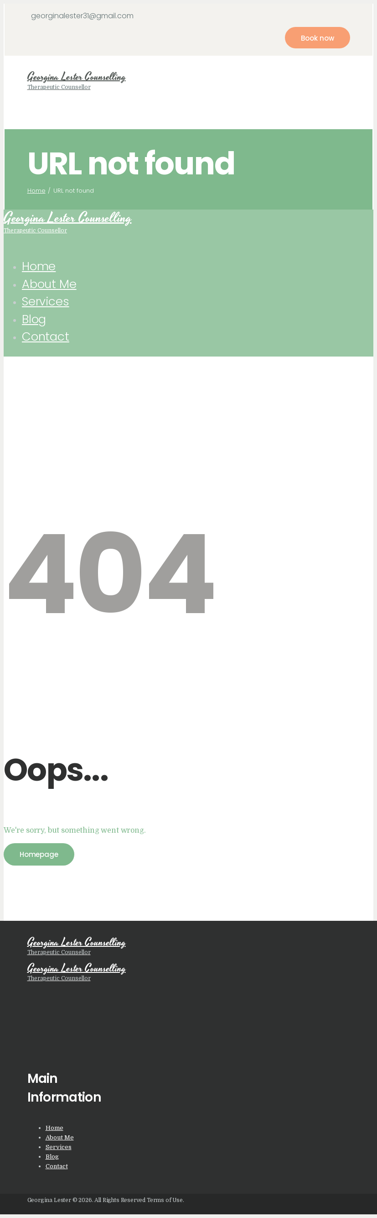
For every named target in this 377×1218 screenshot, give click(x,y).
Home (36, 190)
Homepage (39, 854)
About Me (60, 1137)
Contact (57, 1166)
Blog (52, 1156)
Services (59, 1147)
